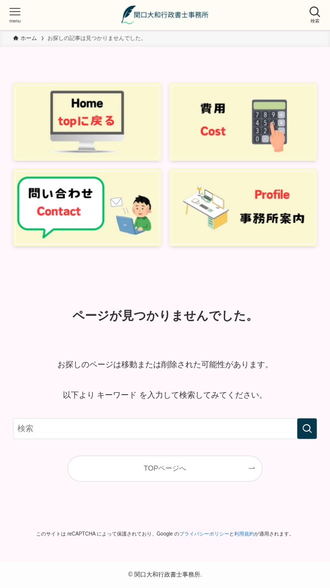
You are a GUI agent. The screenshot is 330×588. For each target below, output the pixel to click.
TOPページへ (165, 468)
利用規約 (244, 534)
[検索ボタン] (315, 15)
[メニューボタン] (15, 15)
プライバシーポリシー (204, 534)
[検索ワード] (165, 428)
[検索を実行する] (307, 428)
